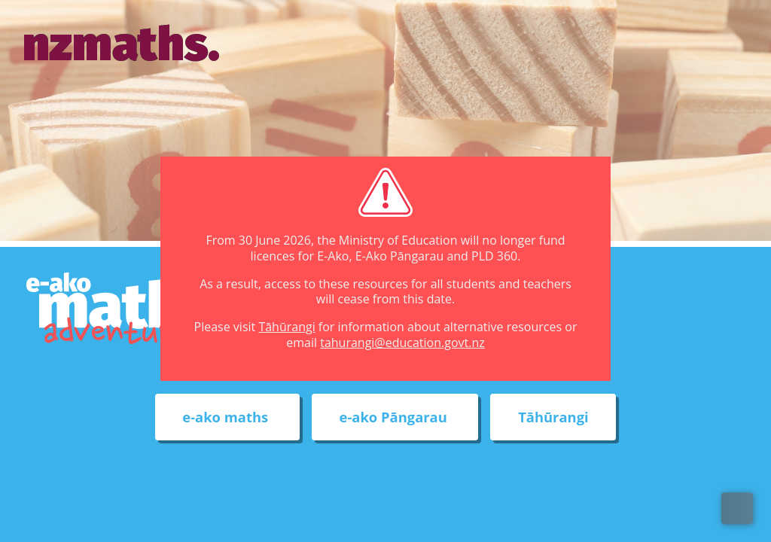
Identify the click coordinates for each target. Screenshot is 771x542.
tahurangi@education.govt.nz (402, 342)
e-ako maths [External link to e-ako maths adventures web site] (227, 417)
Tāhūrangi (286, 326)
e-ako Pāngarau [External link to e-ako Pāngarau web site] (395, 417)
